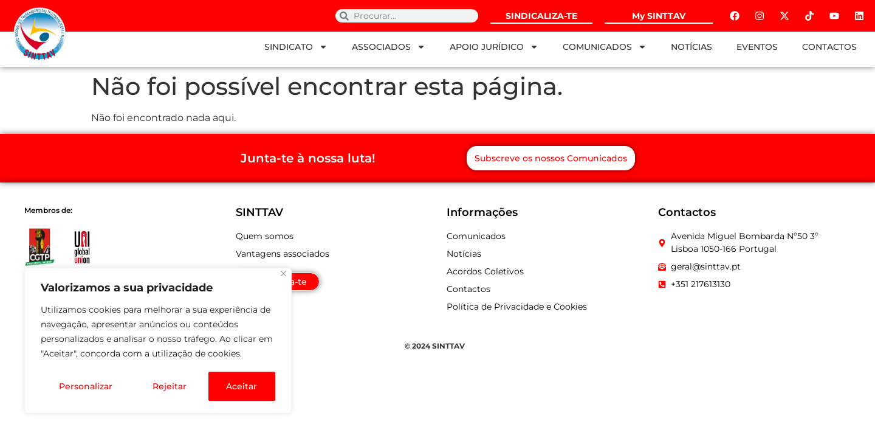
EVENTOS (757, 46)
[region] (158, 341)
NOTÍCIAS (691, 46)
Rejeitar (169, 386)
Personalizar (85, 386)
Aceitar (242, 386)
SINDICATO (296, 46)
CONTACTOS (829, 46)
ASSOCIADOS (388, 46)
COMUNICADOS (605, 46)
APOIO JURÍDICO (494, 46)
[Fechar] (283, 274)
